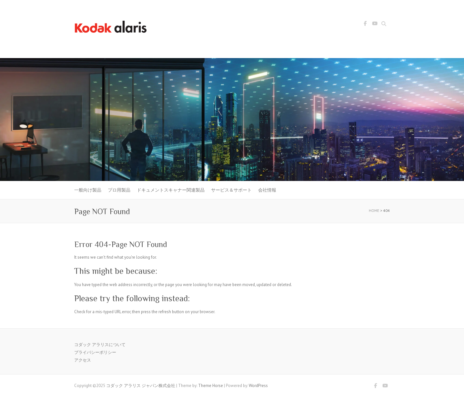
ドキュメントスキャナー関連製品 (171, 190)
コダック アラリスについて (100, 344)
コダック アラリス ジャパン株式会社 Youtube (374, 24)
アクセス (82, 360)
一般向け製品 (87, 190)
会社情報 (267, 190)
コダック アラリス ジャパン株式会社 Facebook (365, 24)
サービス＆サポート (231, 190)
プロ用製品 (119, 190)
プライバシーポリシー (95, 352)
